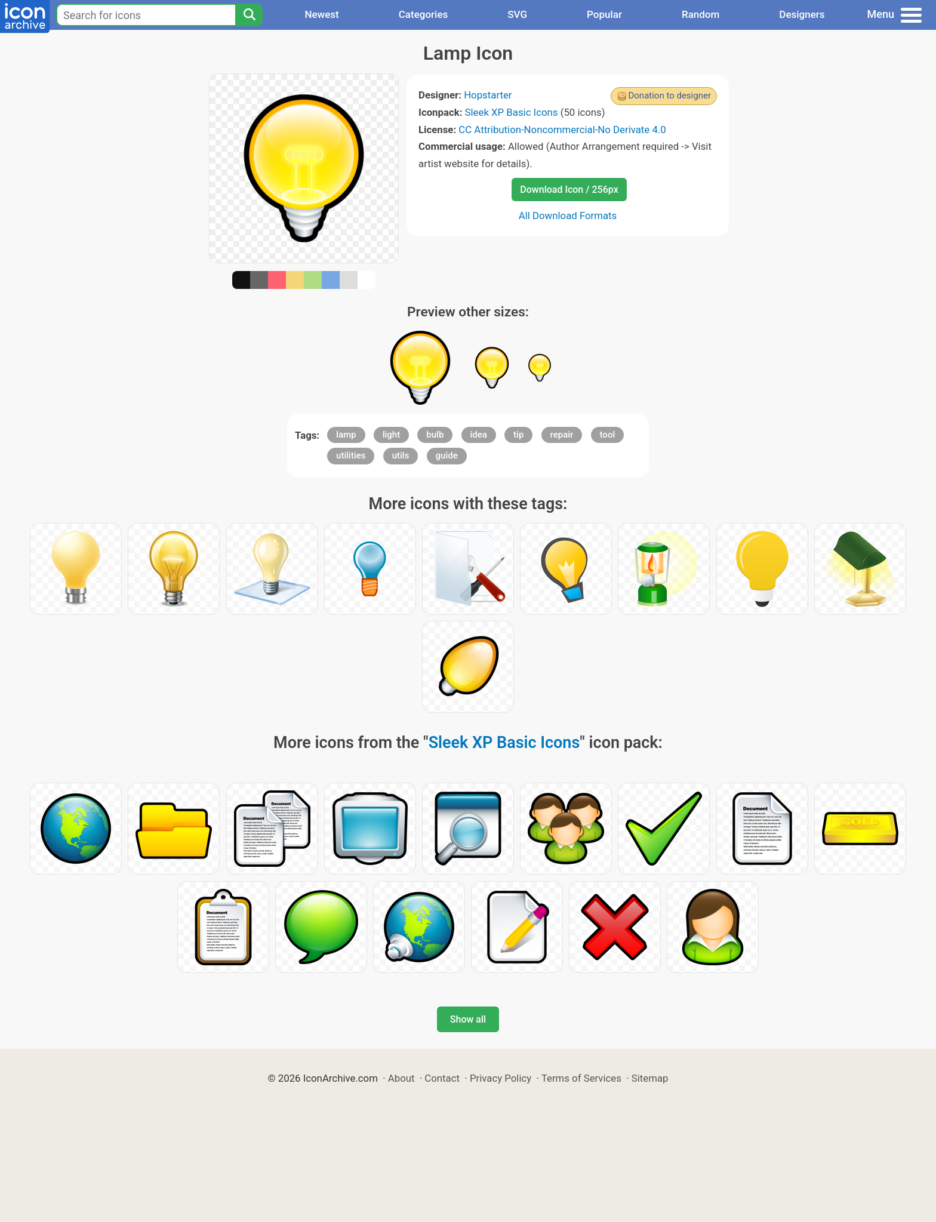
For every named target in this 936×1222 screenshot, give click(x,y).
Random (700, 14)
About (401, 1078)
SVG (517, 14)
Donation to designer (669, 95)
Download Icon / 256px (569, 189)
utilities (350, 455)
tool (607, 434)
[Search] (249, 15)
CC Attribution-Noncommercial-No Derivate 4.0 (562, 130)
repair (562, 434)
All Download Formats (568, 215)
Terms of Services (581, 1078)
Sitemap (650, 1078)
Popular (604, 14)
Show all (468, 1019)
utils (401, 455)
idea (478, 434)
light (391, 434)
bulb (435, 434)
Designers (801, 14)
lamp (346, 434)
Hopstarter (488, 95)
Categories (423, 14)
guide (447, 455)
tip (518, 434)
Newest (321, 14)
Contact (442, 1078)
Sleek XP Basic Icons (511, 112)
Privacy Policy (500, 1078)
